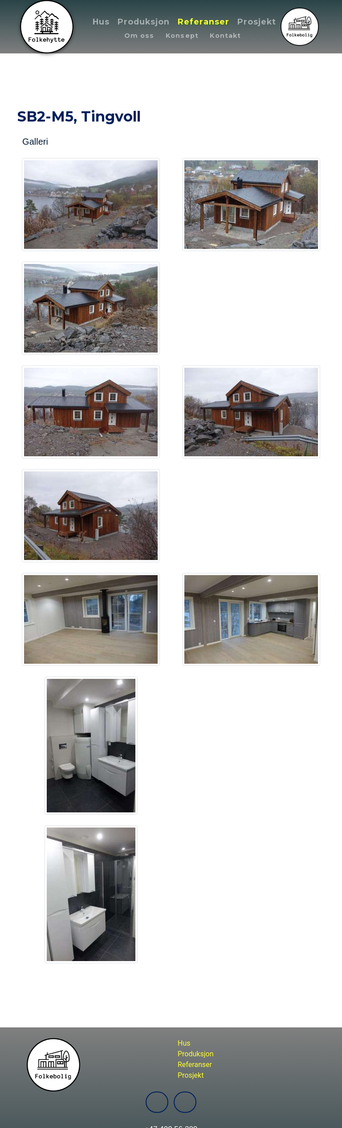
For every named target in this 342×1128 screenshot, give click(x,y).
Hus (101, 21)
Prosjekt (257, 21)
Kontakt (225, 36)
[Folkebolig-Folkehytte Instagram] (185, 1102)
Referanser (203, 21)
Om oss (139, 36)
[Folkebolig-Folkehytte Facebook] (157, 1102)
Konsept (182, 36)
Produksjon (144, 21)
